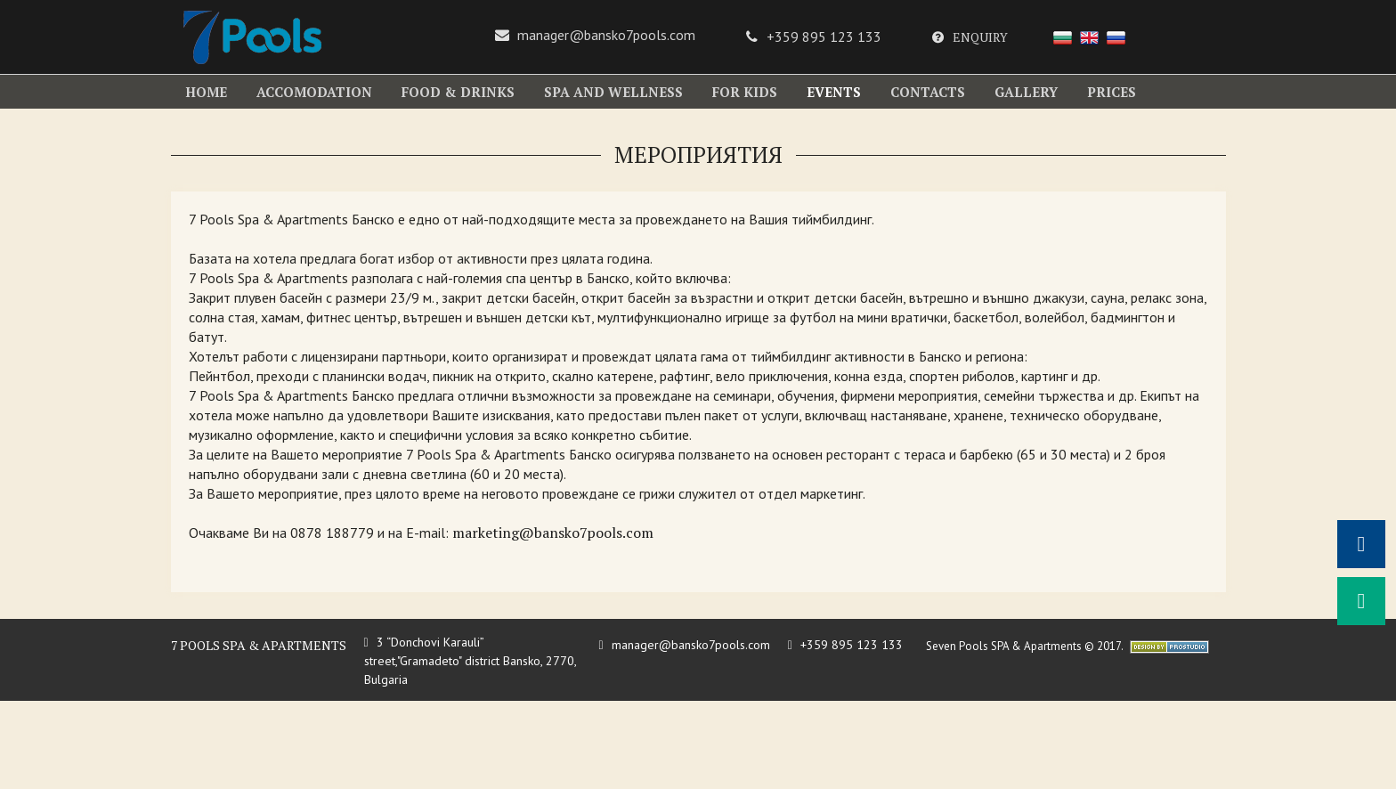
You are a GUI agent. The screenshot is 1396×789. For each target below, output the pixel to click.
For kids (744, 92)
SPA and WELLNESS (613, 92)
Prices (1111, 92)
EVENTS (834, 92)
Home (206, 92)
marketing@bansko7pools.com (552, 532)
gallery (1026, 92)
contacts (927, 92)
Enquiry (980, 36)
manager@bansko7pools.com (606, 35)
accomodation (314, 92)
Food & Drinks (458, 92)
